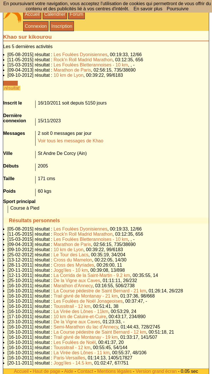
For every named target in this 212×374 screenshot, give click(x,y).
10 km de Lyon (68, 75)
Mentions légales (114, 371)
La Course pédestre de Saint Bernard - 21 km (100, 290)
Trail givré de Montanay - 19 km (86, 337)
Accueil (32, 14)
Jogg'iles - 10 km (71, 270)
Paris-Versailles (69, 357)
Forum (76, 14)
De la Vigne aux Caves (77, 280)
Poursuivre (178, 8)
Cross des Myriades (74, 265)
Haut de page (46, 371)
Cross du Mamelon (73, 259)
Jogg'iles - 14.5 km (73, 363)
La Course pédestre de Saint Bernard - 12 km (100, 332)
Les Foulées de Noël (75, 342)
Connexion (36, 26)
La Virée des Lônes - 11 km (81, 352)
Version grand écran (156, 371)
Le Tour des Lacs (71, 254)
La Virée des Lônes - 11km (81, 311)
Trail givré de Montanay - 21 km (86, 296)
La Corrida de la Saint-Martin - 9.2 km (92, 275)
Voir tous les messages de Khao (70, 140)
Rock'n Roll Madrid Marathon (83, 59)
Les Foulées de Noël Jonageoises (88, 301)
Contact (85, 371)
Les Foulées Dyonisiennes (80, 54)
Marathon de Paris (72, 70)
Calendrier (54, 14)
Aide (68, 371)
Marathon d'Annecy (73, 285)
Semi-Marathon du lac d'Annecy (86, 326)
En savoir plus (148, 8)
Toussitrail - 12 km (72, 306)
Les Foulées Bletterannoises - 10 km (91, 64)
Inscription (61, 26)
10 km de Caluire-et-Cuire (80, 316)
